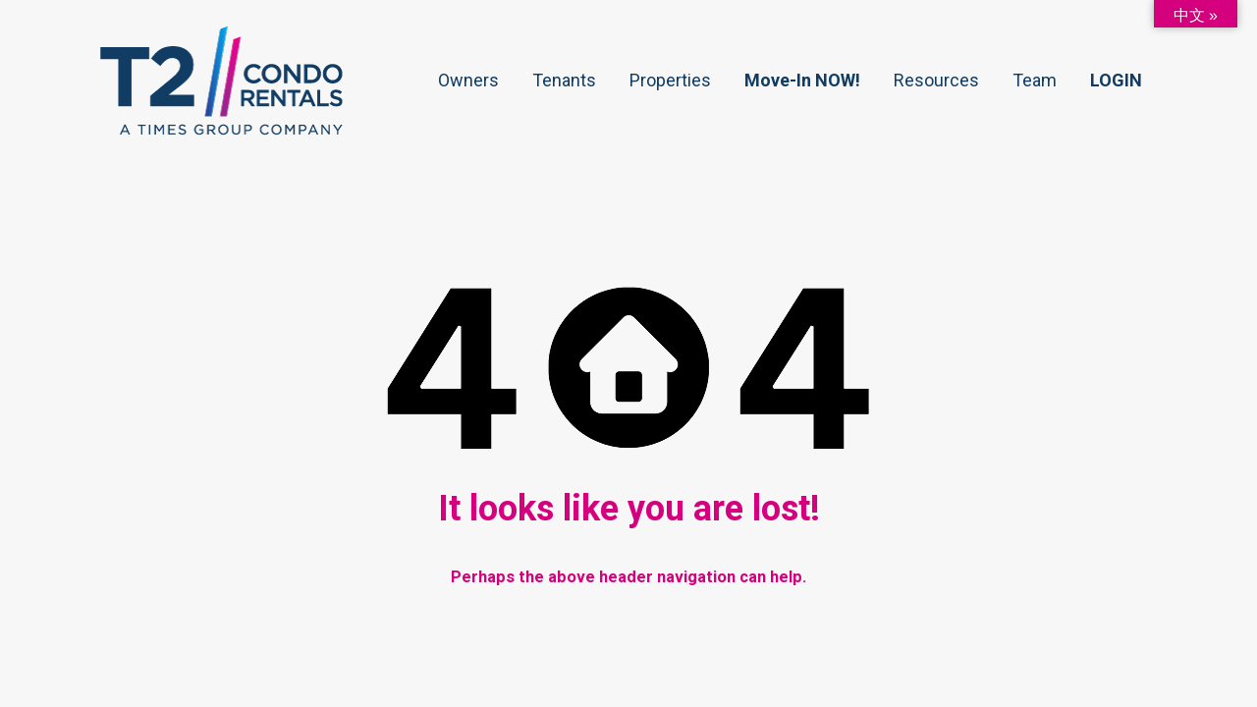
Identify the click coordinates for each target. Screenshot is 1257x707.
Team (1034, 80)
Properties (670, 80)
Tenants (564, 80)
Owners (468, 80)
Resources (936, 80)
